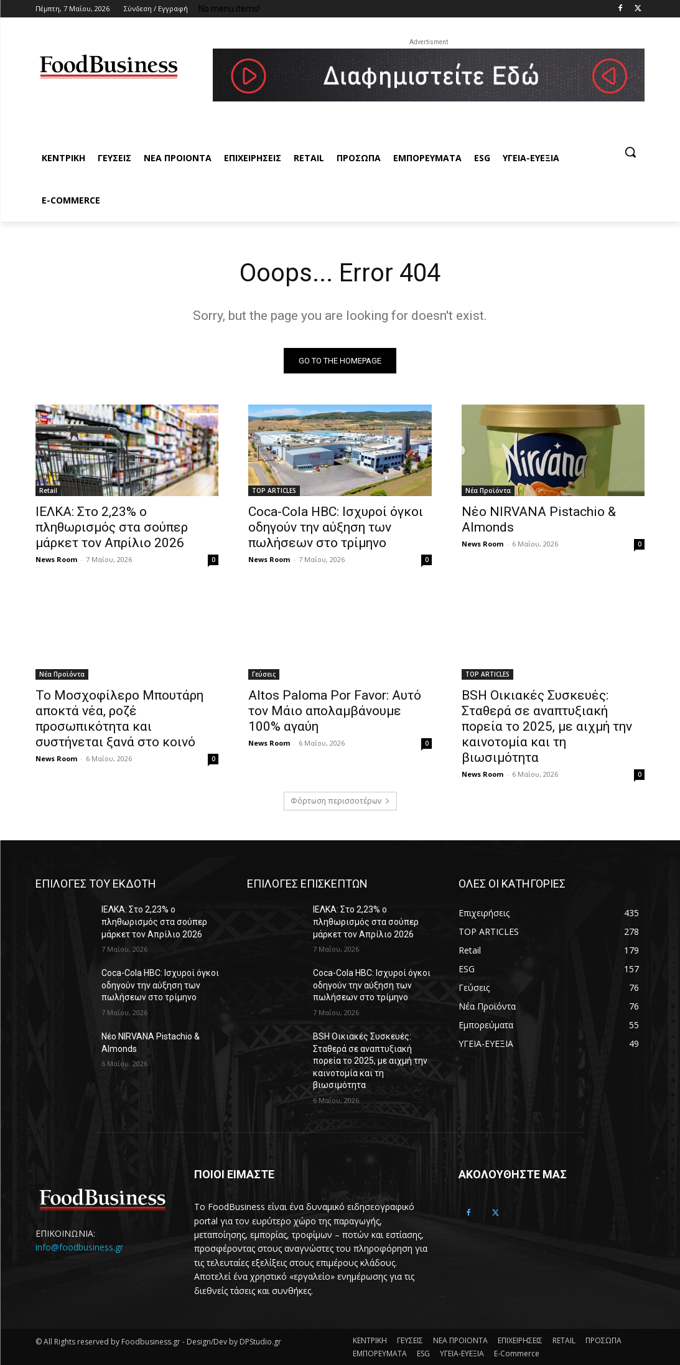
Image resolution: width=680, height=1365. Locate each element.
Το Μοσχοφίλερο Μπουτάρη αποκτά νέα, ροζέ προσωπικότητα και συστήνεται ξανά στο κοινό (119, 718)
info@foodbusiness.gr (79, 1248)
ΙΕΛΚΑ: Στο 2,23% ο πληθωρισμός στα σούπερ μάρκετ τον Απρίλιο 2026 (111, 527)
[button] (630, 152)
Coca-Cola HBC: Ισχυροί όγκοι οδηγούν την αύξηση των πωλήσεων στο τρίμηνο (335, 527)
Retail (48, 490)
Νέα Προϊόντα (488, 490)
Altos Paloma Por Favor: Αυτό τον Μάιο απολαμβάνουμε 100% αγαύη (334, 710)
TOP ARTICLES (274, 490)
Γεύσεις (264, 673)
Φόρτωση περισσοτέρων (340, 800)
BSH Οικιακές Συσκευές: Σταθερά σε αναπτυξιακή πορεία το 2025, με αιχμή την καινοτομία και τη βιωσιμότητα (547, 725)
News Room (56, 559)
